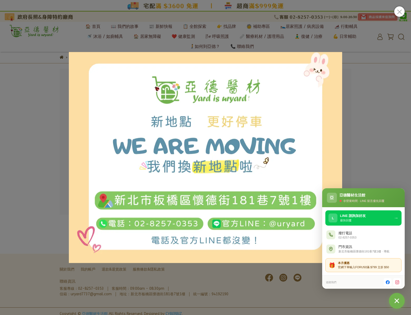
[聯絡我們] (397, 301)
